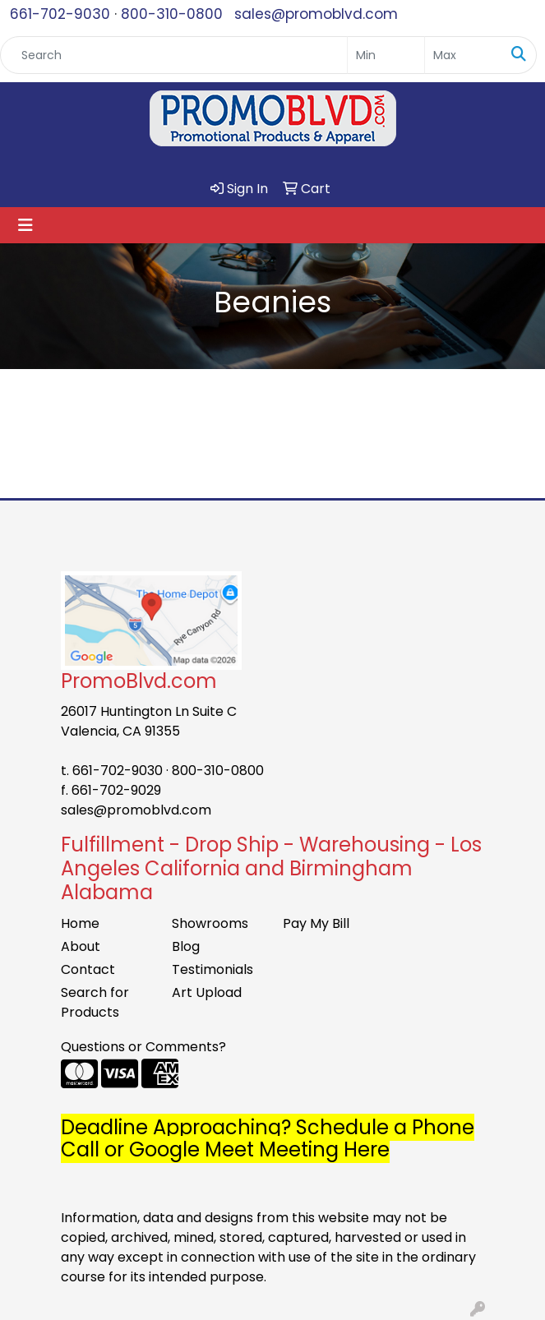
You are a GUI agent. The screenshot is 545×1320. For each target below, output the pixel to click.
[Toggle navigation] (25, 225)
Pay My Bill (316, 923)
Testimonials (212, 969)
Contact (88, 969)
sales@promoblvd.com (316, 14)
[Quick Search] (174, 55)
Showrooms (210, 923)
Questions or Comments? (143, 1046)
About (80, 946)
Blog (186, 946)
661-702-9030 (60, 14)
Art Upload (207, 992)
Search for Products (95, 1002)
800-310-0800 (172, 14)
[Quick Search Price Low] (386, 55)
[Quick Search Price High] (463, 55)
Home (80, 923)
